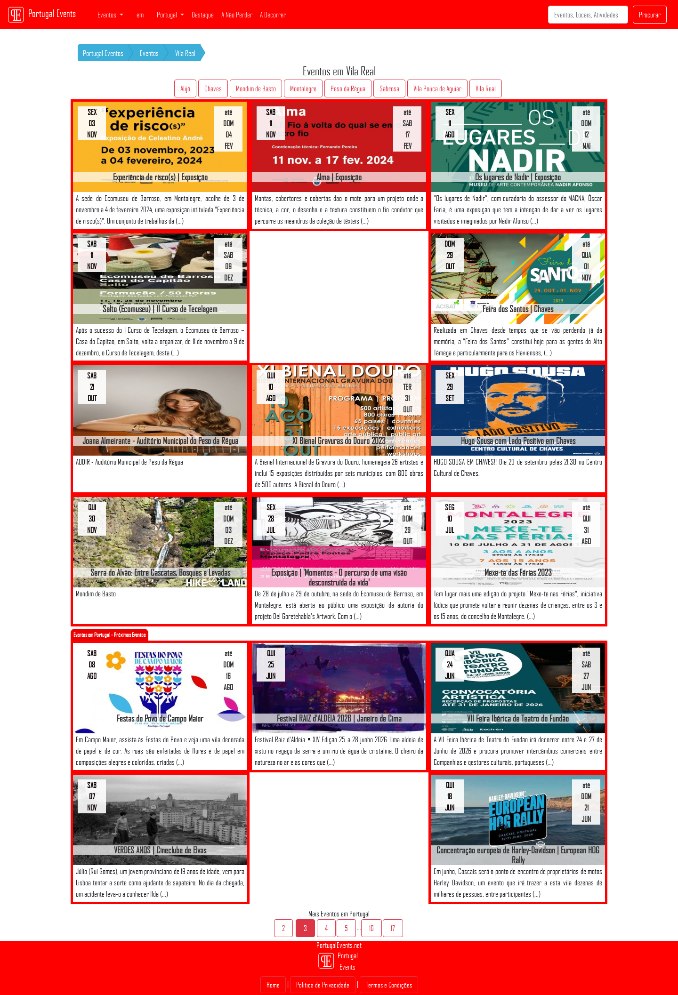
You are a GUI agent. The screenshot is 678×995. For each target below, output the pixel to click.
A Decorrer (273, 14)
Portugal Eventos (103, 53)
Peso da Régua (348, 88)
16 (371, 928)
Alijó (185, 88)
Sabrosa (389, 88)
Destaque (203, 14)
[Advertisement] (339, 297)
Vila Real (185, 53)
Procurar (650, 14)
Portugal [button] (167, 14)
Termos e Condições (389, 984)
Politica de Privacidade (322, 984)
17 (393, 928)
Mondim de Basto (256, 88)
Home (273, 984)
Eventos (149, 53)
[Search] (588, 15)
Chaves (213, 88)
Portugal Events (42, 14)
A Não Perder (236, 14)
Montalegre (303, 88)
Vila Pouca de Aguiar (437, 88)
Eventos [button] (107, 14)
